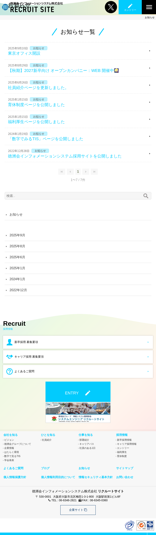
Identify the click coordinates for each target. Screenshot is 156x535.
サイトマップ (124, 465)
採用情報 (121, 433)
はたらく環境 (11, 450)
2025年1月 (17, 268)
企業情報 (9, 446)
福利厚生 (122, 450)
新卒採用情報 (124, 438)
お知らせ (16, 214)
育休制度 (122, 454)
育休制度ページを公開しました (36, 104)
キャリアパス (86, 442)
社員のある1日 (87, 446)
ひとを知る (47, 433)
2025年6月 (17, 257)
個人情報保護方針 (14, 472)
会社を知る (10, 433)
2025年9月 (17, 235)
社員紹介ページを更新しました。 (38, 87)
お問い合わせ (124, 472)
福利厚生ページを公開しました (36, 121)
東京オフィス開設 (24, 53)
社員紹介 (47, 438)
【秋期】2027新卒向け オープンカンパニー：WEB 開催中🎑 (63, 70)
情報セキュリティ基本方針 (95, 472)
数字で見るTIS (12, 454)
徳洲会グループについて (17, 442)
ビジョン (9, 438)
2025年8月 (17, 246)
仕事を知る (85, 433)
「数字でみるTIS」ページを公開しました (45, 139)
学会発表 (9, 458)
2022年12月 (18, 290)
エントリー (123, 446)
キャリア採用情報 (126, 442)
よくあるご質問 (13, 465)
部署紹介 (84, 438)
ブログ (44, 465)
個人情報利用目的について (57, 472)
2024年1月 (17, 279)
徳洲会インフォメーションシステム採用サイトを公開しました (65, 156)
